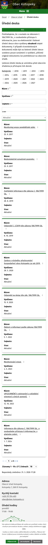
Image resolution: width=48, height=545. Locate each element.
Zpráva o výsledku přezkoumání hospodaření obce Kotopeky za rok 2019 (24, 262)
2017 (33, 75)
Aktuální (8, 145)
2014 (7, 75)
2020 (16, 79)
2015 (15, 75)
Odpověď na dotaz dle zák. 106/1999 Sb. (24, 295)
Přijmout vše (12, 541)
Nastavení (37, 541)
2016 (24, 75)
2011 (25, 71)
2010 (16, 71)
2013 (42, 71)
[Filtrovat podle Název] (24, 93)
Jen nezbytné (24, 541)
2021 (24, 79)
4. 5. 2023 (8, 369)
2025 (16, 83)
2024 (7, 83)
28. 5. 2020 (8, 270)
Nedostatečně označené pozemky (21, 159)
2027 (33, 83)
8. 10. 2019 (8, 236)
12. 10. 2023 (9, 404)
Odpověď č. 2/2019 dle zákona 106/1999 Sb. (23, 227)
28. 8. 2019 (8, 201)
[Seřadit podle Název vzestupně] (10, 87)
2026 (24, 83)
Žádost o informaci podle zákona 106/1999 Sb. (23, 328)
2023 (42, 79)
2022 (33, 79)
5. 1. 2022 (8, 337)
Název (5, 89)
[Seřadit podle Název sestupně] (10, 88)
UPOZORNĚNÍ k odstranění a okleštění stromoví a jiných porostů (21, 395)
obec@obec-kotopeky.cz (13, 499)
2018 (42, 75)
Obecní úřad (16, 17)
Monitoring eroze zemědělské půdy (21, 127)
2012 (34, 71)
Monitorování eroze (14, 362)
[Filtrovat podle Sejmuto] (24, 109)
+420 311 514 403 (9, 496)
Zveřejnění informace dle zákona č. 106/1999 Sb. (24, 192)
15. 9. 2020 (8, 302)
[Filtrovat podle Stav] (24, 118)
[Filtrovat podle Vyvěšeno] (24, 101)
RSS (33, 30)
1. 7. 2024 (8, 441)
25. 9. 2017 (8, 134)
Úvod (4, 17)
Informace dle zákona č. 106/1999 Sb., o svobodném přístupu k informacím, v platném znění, (22, 431)
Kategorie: (6, 71)
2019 (7, 79)
